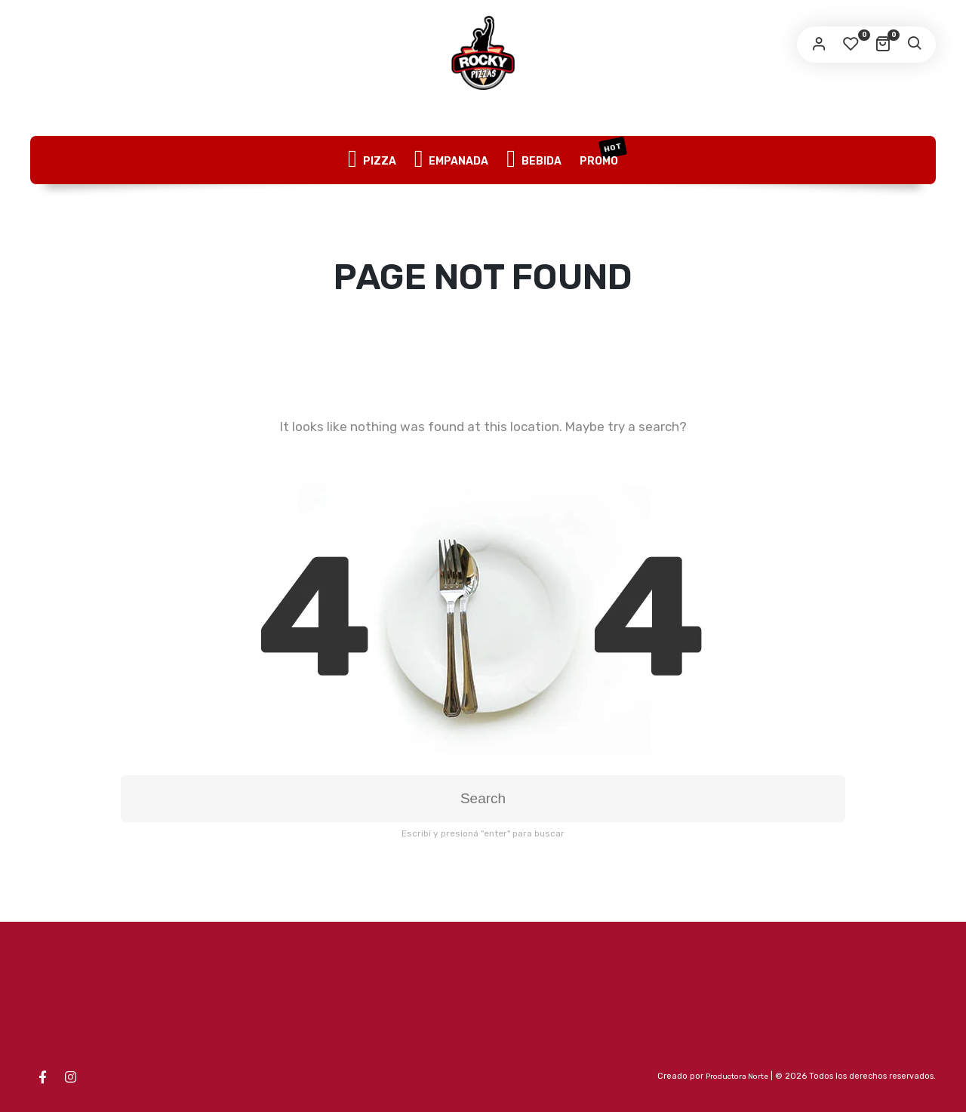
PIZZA (372, 160)
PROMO (603, 152)
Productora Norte (737, 1076)
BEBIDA (533, 160)
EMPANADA (451, 160)
